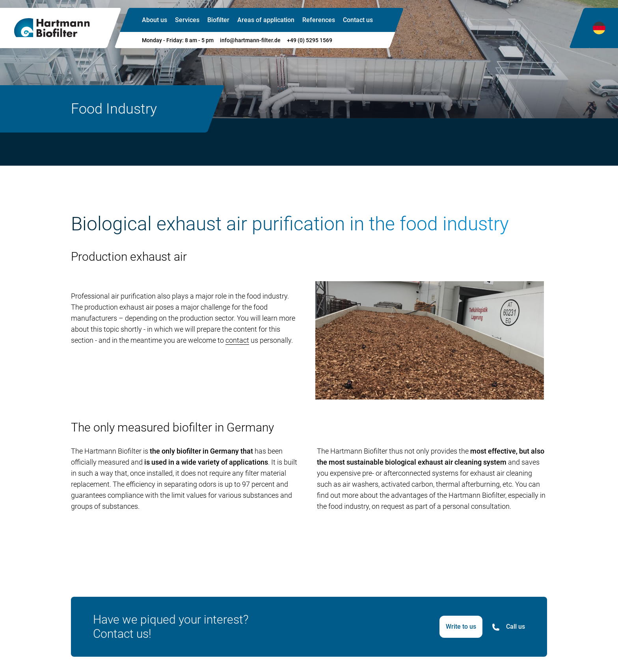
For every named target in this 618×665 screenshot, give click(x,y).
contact (237, 340)
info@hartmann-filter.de (250, 40)
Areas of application (265, 20)
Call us (508, 627)
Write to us (461, 626)
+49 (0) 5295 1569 (309, 40)
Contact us (358, 20)
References (318, 20)
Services (187, 20)
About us (154, 20)
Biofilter (218, 20)
